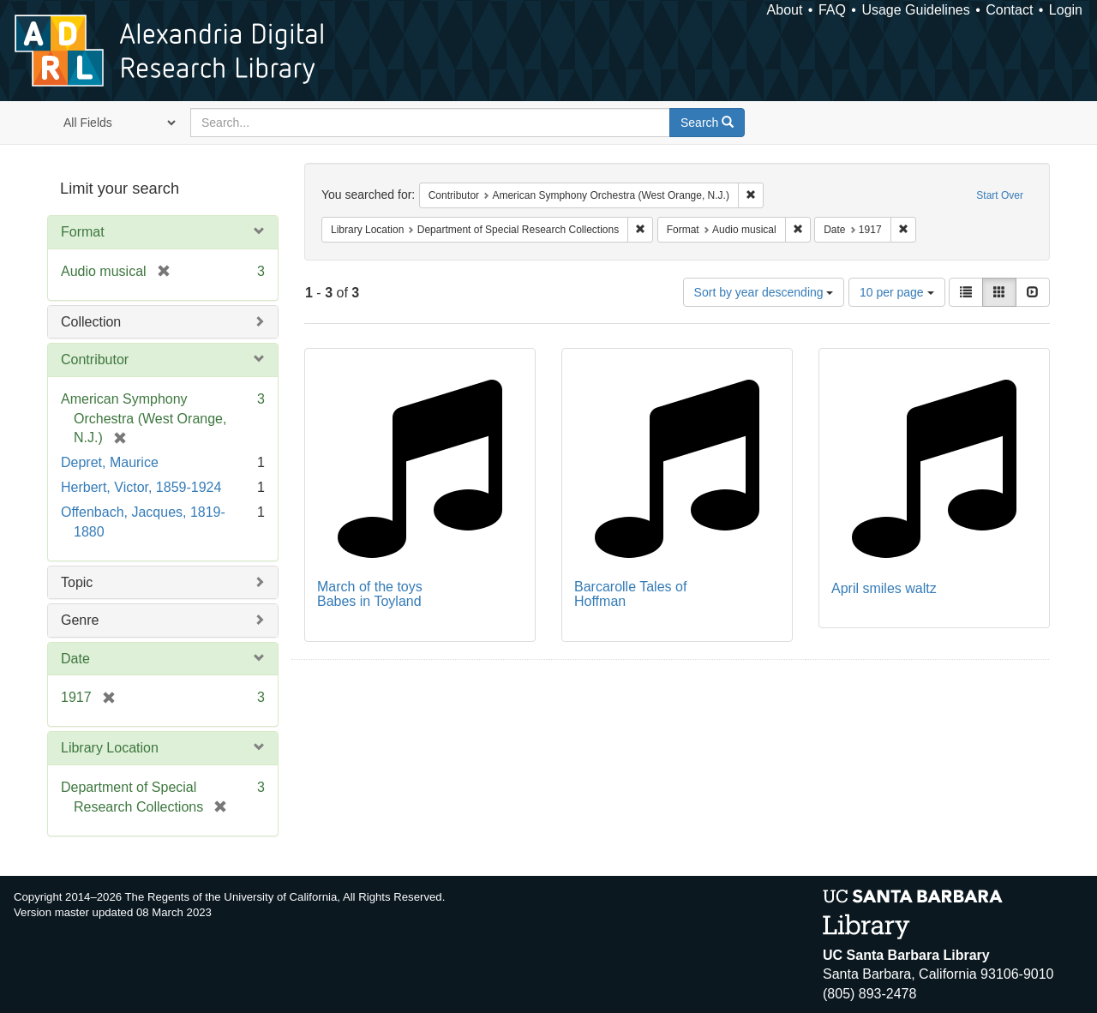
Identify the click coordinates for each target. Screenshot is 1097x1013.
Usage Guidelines (915, 10)
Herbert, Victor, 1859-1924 (141, 487)
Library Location (110, 747)
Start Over (999, 195)
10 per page (897, 292)
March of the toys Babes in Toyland (370, 594)
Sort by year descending (764, 292)
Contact (1009, 10)
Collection (91, 322)
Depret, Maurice (110, 462)
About (785, 10)
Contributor (95, 359)
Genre (80, 620)
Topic (77, 582)
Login (1065, 10)
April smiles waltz (884, 588)
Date (75, 658)
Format (83, 232)
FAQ (832, 10)
